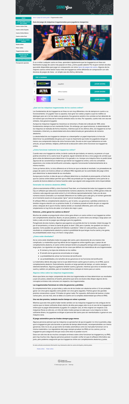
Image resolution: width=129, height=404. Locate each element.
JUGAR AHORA (100, 84)
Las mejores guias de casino (23, 22)
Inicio (23, 18)
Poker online (49, 349)
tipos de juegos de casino (87, 67)
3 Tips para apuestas (23, 60)
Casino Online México (22, 33)
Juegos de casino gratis (23, 40)
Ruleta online (40, 349)
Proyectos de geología (23, 55)
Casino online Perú (21, 36)
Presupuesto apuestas (22, 63)
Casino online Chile (21, 26)
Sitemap (71, 364)
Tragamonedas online (22, 51)
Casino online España (22, 29)
